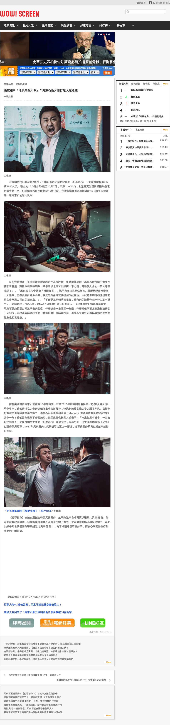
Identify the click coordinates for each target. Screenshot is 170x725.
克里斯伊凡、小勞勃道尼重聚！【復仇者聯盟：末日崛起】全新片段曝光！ (41, 651)
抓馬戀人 (135, 109)
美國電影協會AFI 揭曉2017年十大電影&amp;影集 (81, 679)
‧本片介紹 (44, 511)
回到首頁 (141, 2)
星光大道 (28, 25)
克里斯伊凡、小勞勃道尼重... (140, 154)
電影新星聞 (21, 83)
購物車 (121, 25)
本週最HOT (126, 129)
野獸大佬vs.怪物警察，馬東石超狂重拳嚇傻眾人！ (33, 604)
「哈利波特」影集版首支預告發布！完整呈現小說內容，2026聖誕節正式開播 (42, 643)
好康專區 (85, 25)
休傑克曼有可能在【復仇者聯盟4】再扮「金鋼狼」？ (34, 674)
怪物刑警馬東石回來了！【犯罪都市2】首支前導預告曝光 (32, 697)
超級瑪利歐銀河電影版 (142, 90)
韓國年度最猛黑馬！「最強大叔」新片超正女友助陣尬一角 (33, 704)
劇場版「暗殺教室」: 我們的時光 (147, 116)
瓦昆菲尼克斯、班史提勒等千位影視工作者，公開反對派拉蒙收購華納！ (39, 658)
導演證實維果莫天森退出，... (140, 147)
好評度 (156, 83)
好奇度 (146, 83)
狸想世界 (135, 103)
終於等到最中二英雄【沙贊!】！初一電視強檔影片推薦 (31, 701)
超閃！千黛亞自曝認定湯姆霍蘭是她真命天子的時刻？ (31, 655)
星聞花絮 (47, 25)
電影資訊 (9, 25)
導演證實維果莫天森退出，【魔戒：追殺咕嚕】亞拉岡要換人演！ (36, 647)
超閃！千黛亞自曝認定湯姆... (140, 160)
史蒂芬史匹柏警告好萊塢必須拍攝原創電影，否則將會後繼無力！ (94, 62)
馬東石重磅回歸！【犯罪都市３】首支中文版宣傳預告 (31, 693)
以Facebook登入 (159, 2)
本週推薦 (139, 129)
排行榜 (103, 25)
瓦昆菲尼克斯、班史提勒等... (140, 167)
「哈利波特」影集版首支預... (140, 140)
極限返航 (135, 96)
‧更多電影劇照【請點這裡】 (21, 511)
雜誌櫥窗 (66, 25)
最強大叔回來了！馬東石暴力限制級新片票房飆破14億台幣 (38, 612)
